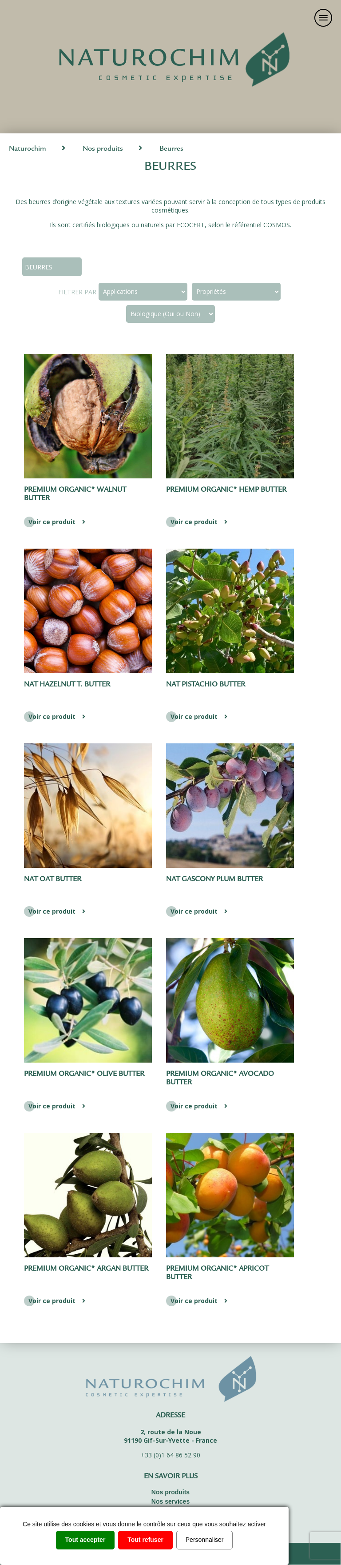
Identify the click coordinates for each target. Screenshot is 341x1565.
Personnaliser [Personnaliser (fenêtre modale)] (205, 1539)
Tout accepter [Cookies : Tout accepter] (85, 1539)
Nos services (170, 1501)
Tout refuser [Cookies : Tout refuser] (145, 1539)
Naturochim (27, 149)
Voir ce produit (57, 522)
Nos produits (103, 149)
